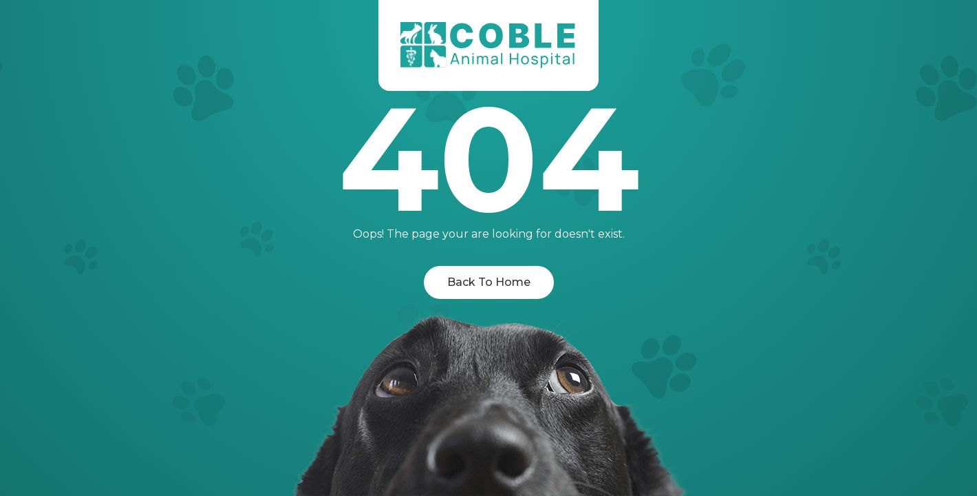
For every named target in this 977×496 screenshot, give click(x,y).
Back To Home (488, 282)
